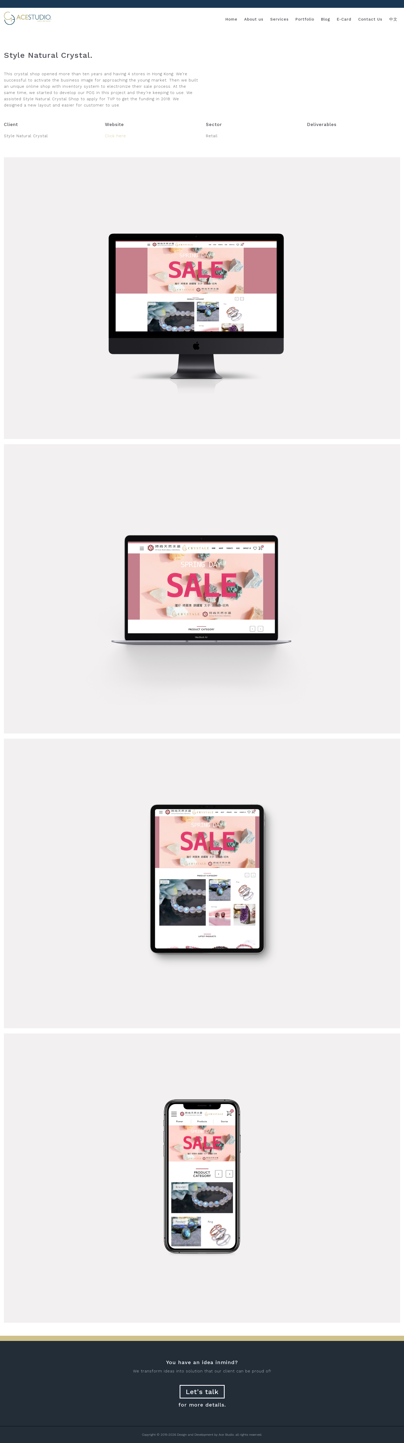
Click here (115, 136)
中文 (393, 19)
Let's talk (202, 1392)
